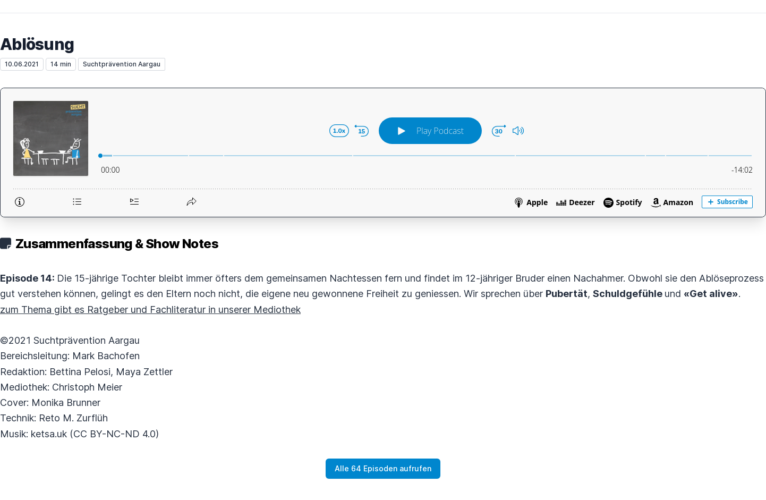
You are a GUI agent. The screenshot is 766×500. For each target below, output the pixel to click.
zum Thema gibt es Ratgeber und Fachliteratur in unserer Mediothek (150, 309)
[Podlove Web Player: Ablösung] (383, 152)
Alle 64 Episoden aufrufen (383, 468)
